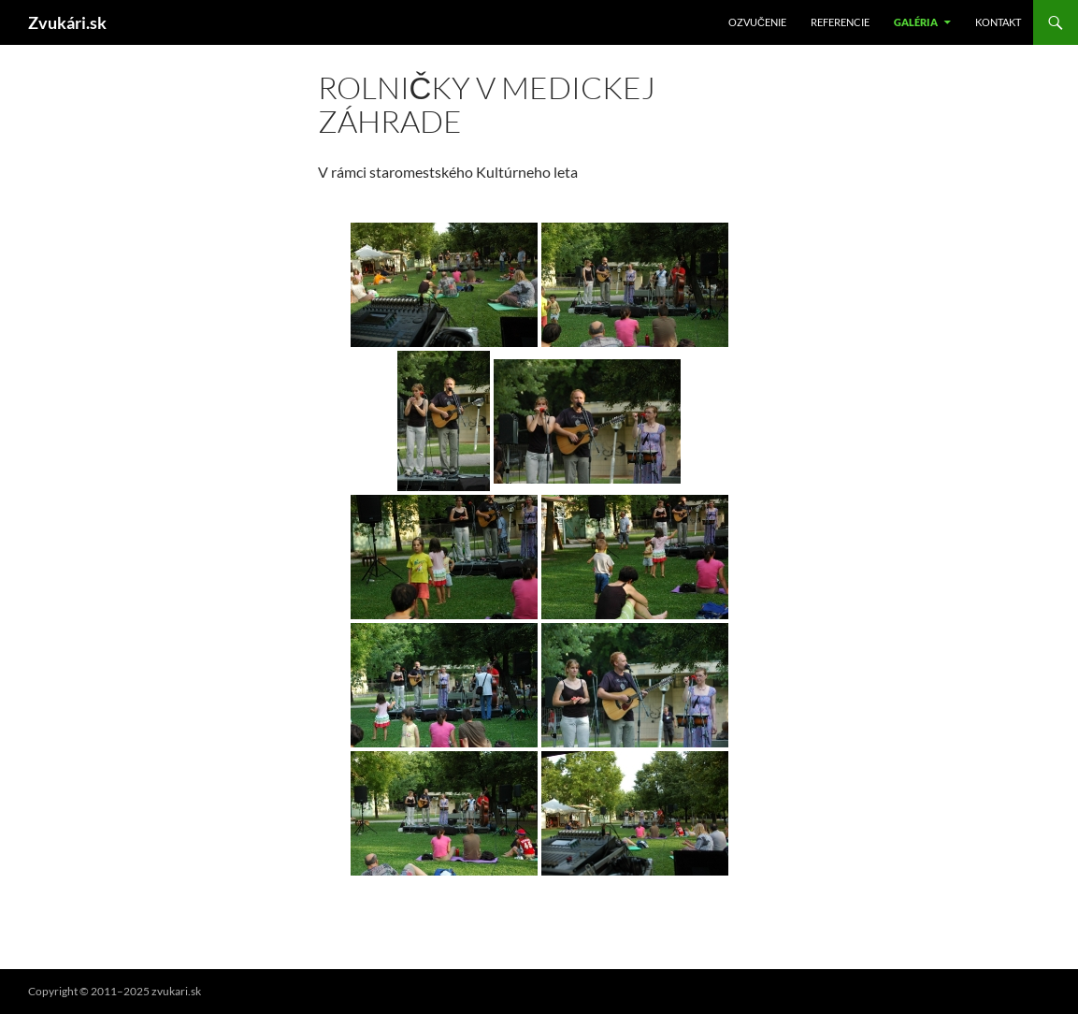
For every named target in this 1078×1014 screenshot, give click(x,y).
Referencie (840, 22)
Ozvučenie (757, 22)
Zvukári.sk (67, 22)
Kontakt (998, 22)
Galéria (916, 22)
